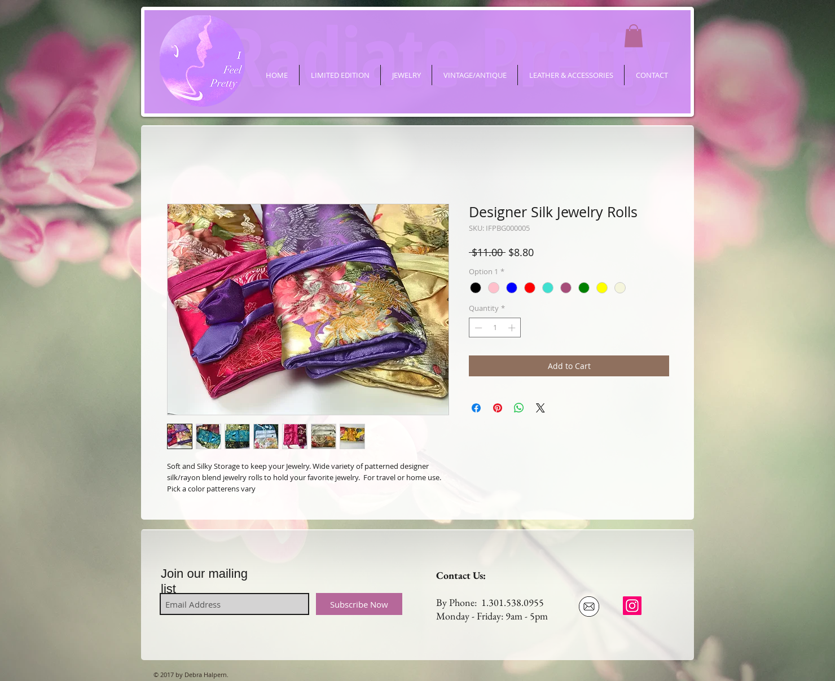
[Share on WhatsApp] (519, 408)
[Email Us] (588, 606)
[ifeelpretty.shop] (632, 605)
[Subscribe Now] (359, 604)
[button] (633, 35)
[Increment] (513, 327)
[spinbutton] (495, 327)
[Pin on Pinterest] (497, 408)
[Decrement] (477, 327)
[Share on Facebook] (476, 408)
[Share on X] (540, 408)
